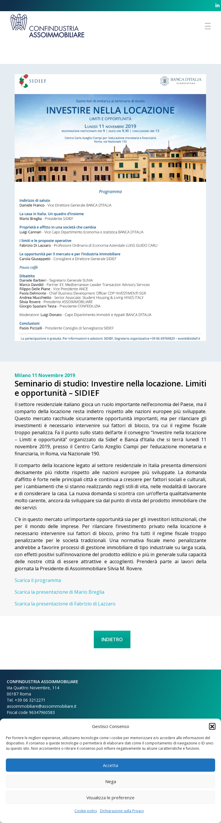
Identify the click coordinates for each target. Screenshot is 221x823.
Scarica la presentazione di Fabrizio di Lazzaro (65, 603)
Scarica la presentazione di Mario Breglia (59, 592)
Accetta (110, 765)
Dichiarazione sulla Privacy (122, 810)
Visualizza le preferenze (110, 797)
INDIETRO (112, 639)
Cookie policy (85, 810)
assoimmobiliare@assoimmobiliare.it (41, 706)
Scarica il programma (38, 580)
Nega (110, 781)
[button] (212, 726)
